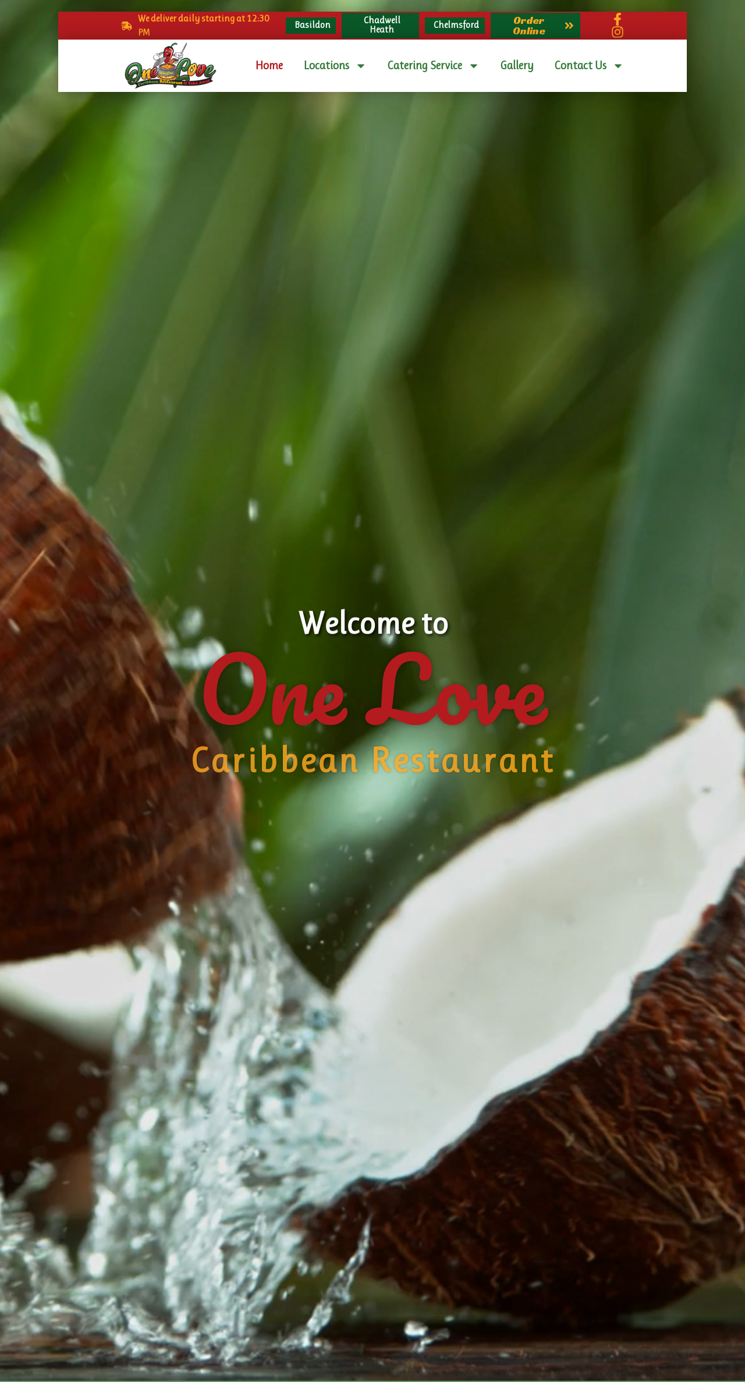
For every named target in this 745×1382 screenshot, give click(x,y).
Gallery (517, 65)
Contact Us (589, 65)
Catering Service (433, 65)
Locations (335, 65)
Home (269, 65)
